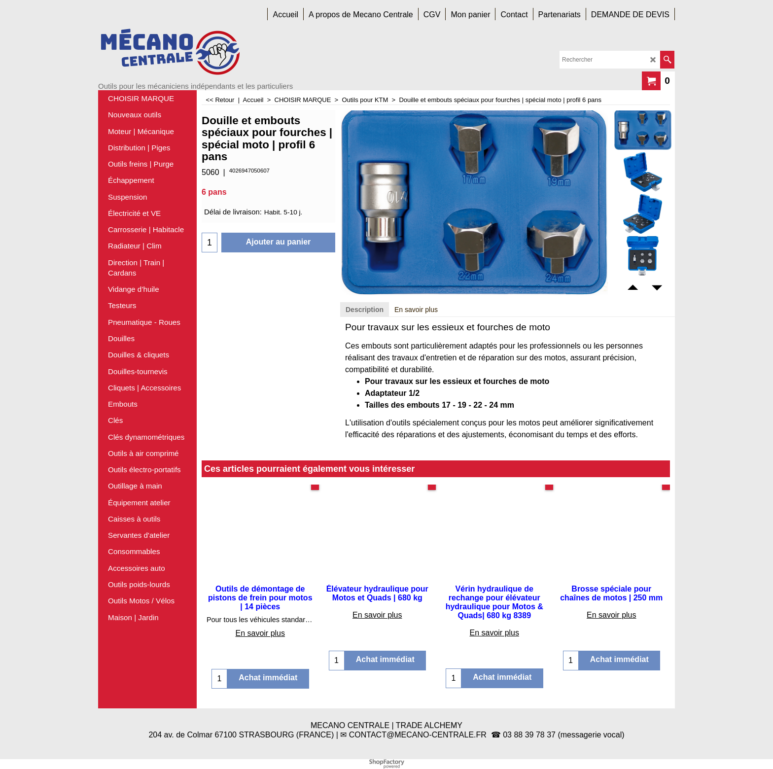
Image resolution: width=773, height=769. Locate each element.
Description (365, 310)
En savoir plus (416, 310)
